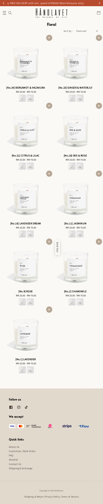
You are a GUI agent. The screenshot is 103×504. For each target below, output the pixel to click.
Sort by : (68, 31)
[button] (4, 13)
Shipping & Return (34, 496)
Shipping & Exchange (20, 468)
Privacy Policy (52, 496)
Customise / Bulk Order (22, 451)
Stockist (13, 459)
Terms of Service (70, 496)
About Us (14, 446)
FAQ (11, 455)
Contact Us (15, 464)
